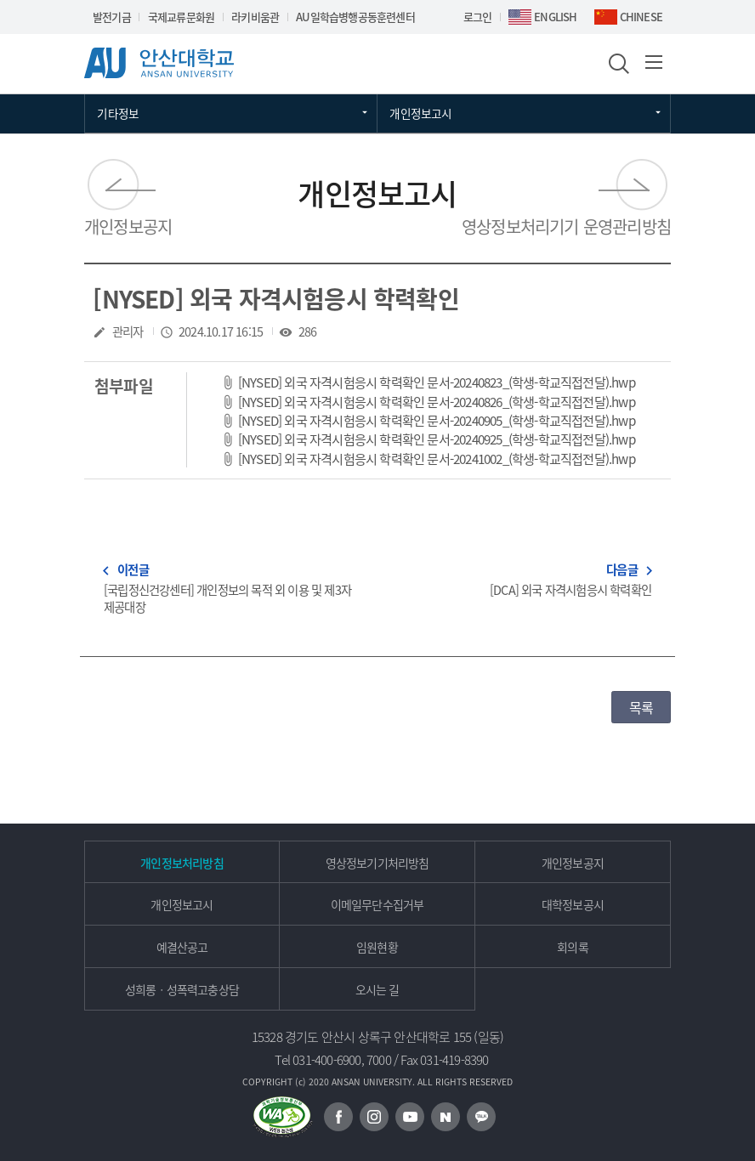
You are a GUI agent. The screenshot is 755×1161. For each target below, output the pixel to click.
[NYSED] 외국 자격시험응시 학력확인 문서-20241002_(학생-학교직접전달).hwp (436, 458)
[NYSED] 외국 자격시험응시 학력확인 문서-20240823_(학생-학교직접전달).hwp (436, 382)
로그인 (477, 16)
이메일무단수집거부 (377, 904)
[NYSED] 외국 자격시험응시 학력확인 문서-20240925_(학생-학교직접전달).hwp (436, 439)
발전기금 (112, 16)
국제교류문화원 (181, 16)
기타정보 (118, 113)
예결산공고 (182, 946)
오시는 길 (377, 989)
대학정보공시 (573, 904)
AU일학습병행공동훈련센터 (355, 16)
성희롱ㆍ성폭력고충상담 (182, 989)
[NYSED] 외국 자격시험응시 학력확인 (275, 298)
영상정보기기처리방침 (377, 862)
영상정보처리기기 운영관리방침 (566, 226)
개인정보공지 (128, 226)
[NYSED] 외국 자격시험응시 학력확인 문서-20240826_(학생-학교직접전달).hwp (436, 401)
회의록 (572, 946)
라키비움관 (255, 16)
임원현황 (377, 946)
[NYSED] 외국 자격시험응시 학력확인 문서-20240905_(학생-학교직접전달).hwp (436, 420)
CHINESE (641, 16)
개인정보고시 (420, 113)
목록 (641, 707)
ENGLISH (555, 16)
